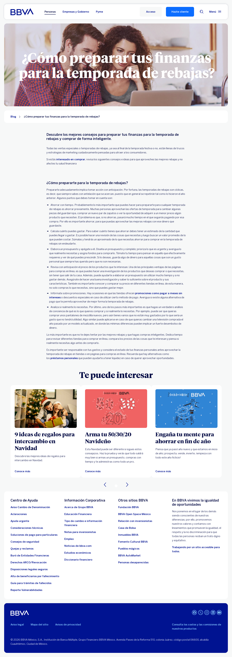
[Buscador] (201, 11)
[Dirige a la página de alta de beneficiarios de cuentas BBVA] (35, 576)
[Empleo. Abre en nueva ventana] (69, 539)
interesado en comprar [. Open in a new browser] (70, 159)
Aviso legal (17, 624)
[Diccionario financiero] (78, 560)
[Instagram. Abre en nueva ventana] (206, 612)
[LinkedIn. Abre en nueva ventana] (213, 612)
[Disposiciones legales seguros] (29, 569)
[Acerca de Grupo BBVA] (78, 507)
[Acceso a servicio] (151, 12)
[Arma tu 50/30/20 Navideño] (116, 437)
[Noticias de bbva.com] (78, 546)
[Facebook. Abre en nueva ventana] (194, 612)
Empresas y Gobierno (76, 11)
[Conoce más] (93, 471)
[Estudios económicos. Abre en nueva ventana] (77, 553)
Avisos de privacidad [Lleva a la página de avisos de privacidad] (68, 624)
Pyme (99, 11)
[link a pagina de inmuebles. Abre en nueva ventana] (128, 535)
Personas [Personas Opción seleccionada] (50, 11)
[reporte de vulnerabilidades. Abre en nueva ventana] (26, 590)
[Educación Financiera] (78, 514)
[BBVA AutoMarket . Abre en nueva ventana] (129, 555)
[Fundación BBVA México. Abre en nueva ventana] (128, 507)
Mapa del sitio (39, 624)
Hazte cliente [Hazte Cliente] (180, 11)
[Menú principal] (215, 11)
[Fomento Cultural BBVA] (133, 542)
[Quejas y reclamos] (22, 549)
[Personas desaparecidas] (133, 562)
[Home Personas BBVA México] (22, 11)
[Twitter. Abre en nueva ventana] (200, 612)
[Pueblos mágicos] (128, 549)
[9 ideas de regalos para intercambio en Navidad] (46, 441)
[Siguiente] (127, 484)
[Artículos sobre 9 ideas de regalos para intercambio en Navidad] (46, 408)
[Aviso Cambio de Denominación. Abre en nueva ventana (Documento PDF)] (30, 507)
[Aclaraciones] (19, 514)
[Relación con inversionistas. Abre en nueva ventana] (135, 521)
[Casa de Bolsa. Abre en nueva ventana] (127, 528)
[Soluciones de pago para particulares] (34, 535)
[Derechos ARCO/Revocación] (29, 562)
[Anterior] (105, 484)
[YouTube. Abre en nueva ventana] (219, 612)
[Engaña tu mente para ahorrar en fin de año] (186, 437)
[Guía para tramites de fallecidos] (31, 583)
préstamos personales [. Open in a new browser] (64, 358)
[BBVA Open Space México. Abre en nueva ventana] (134, 514)
